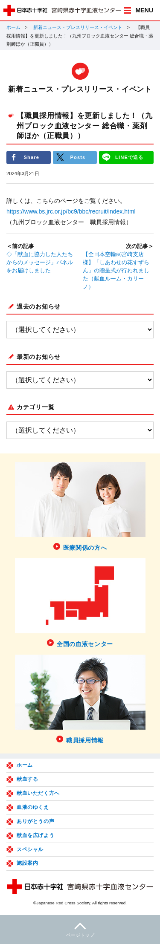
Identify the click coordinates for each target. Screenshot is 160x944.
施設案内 (27, 863)
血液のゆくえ (33, 807)
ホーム (13, 27)
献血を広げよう (35, 835)
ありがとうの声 (35, 821)
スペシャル (30, 849)
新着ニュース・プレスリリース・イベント (77, 27)
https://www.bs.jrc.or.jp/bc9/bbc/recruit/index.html (71, 211)
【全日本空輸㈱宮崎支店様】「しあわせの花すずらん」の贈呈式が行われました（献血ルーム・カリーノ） (116, 270)
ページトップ (80, 929)
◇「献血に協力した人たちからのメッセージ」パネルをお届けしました (39, 262)
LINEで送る (129, 157)
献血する (27, 779)
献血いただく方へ (38, 793)
